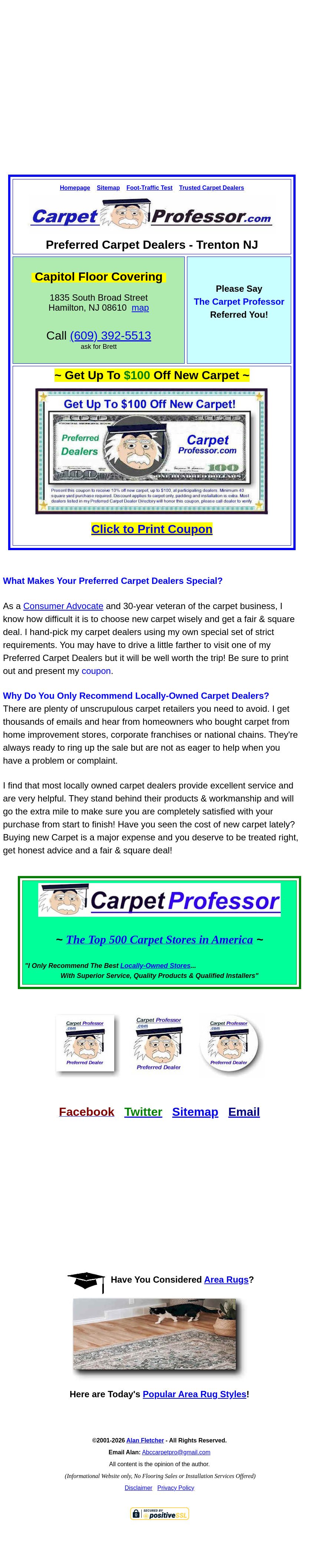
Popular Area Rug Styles (194, 1394)
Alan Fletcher (145, 1440)
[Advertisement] (143, 81)
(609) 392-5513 (110, 335)
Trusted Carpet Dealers (211, 188)
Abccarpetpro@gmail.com (176, 1452)
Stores (180, 965)
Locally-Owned (145, 965)
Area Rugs (226, 1280)
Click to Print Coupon (152, 529)
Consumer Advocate (63, 606)
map (140, 308)
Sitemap (108, 188)
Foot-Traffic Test (149, 188)
